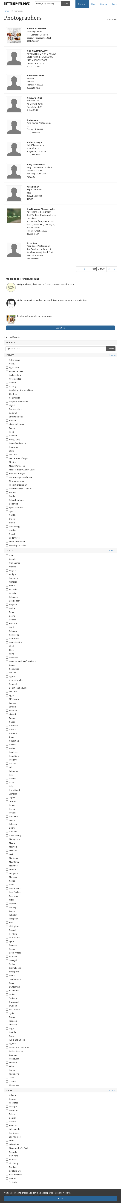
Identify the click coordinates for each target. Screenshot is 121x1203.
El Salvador (13, 699)
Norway (11, 907)
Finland (11, 714)
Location (11, 454)
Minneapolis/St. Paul (17, 1148)
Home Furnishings (16, 443)
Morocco (11, 877)
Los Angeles (13, 1136)
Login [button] (114, 4)
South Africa (13, 979)
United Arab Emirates (17, 1047)
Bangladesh (13, 600)
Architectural (13, 375)
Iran (9, 774)
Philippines (12, 926)
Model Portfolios (15, 465)
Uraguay (11, 1054)
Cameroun (12, 634)
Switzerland (13, 1009)
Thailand (11, 1024)
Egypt (10, 695)
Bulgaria (11, 631)
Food (10, 431)
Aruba (10, 585)
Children (11, 394)
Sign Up (103, 4)
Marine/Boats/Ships (17, 458)
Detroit (11, 1121)
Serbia (10, 964)
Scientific (12, 503)
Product (11, 496)
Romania (11, 945)
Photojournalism (15, 481)
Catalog (11, 386)
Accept (60, 1198)
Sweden (11, 1005)
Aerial (10, 363)
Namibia (11, 880)
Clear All (112, 355)
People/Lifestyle (15, 473)
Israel (10, 782)
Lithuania (11, 831)
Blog (93, 4)
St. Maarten (13, 986)
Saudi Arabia (13, 952)
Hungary (11, 759)
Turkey (10, 1036)
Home (6, 11)
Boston (11, 1098)
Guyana (11, 744)
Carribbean (13, 638)
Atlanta (11, 1095)
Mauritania (12, 861)
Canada (11, 559)
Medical (11, 462)
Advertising (13, 359)
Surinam (11, 998)
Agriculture (13, 367)
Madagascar (13, 839)
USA (9, 555)
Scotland (11, 956)
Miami (10, 1140)
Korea (10, 808)
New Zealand (13, 892)
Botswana (12, 623)
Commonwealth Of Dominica (21, 661)
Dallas (10, 1114)
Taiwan (10, 1017)
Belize (10, 608)
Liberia (10, 827)
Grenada (11, 733)
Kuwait (10, 812)
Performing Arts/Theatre (19, 477)
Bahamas (12, 597)
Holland (11, 748)
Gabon (10, 721)
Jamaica (11, 793)
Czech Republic (15, 680)
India (10, 767)
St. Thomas (13, 990)
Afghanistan (13, 562)
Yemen (10, 1070)
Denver (11, 1117)
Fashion (11, 420)
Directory (82, 4)
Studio (10, 522)
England (11, 702)
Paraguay (12, 918)
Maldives (11, 850)
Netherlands (13, 888)
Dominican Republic (16, 687)
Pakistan (11, 914)
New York (12, 1155)
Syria (10, 1013)
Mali (9, 854)
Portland (11, 1167)
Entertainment (14, 416)
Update (111, 348)
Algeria (11, 566)
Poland (11, 930)
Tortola (11, 1032)
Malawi (10, 843)
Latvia (10, 820)
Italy (9, 786)
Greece (11, 729)
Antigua (11, 574)
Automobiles (13, 378)
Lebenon (11, 824)
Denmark (11, 684)
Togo (10, 1028)
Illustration (12, 447)
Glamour (11, 435)
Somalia (11, 975)
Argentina (12, 578)
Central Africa (14, 642)
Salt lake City (13, 1170)
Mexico (11, 869)
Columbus (12, 1110)
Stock (10, 518)
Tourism (11, 530)
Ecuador (11, 691)
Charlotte (12, 1102)
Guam (10, 737)
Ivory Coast (13, 790)
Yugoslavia (12, 1073)
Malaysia (11, 846)
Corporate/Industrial (17, 401)
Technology (13, 526)
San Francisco (14, 1174)
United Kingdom (15, 1051)
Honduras (12, 752)
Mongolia (12, 873)
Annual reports (14, 371)
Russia (10, 949)
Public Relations (15, 500)
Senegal (11, 960)
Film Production (15, 424)
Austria (11, 593)
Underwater (13, 537)
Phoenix (11, 1159)
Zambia (11, 1081)
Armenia (11, 581)
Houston (11, 1125)
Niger (10, 899)
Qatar (10, 941)
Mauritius (12, 865)
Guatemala (12, 740)
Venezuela (12, 1058)
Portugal (11, 933)
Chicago (11, 1106)
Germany (12, 725)
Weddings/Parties (16, 545)
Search (65, 3)
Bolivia (10, 615)
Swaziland (12, 1002)
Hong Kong (12, 755)
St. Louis (11, 1182)
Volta (10, 1066)
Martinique (12, 858)
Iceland (11, 763)
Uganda (11, 1043)
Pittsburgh (12, 1163)
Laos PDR (12, 816)
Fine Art (11, 428)
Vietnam (11, 1062)
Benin (10, 612)
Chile (10, 649)
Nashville (11, 1151)
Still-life (11, 515)
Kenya (10, 805)
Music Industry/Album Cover (20, 469)
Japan (10, 797)
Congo (10, 665)
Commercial (13, 397)
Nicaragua (12, 896)
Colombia (12, 657)
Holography (13, 439)
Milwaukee (12, 1144)
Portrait (11, 492)
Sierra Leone (13, 967)
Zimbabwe (12, 1085)
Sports (11, 511)
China (10, 653)
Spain (10, 983)
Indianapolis (13, 1129)
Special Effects (14, 507)
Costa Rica (12, 668)
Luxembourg (13, 835)
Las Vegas (12, 1133)
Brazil (10, 627)
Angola (11, 570)
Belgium (11, 604)
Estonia (11, 706)
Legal (10, 450)
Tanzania (11, 1020)
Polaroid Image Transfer (19, 488)
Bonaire (11, 619)
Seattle (11, 1178)
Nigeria (11, 903)
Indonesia (12, 771)
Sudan (10, 994)
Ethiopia (11, 710)
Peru (10, 922)
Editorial (11, 412)
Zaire (10, 1077)
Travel (10, 534)
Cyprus (11, 676)
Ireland (11, 778)
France (11, 718)
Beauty (11, 382)
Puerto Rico (13, 937)
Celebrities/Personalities (19, 390)
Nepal (10, 884)
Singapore (12, 971)
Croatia (11, 672)
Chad (10, 646)
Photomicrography (16, 484)
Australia (11, 589)
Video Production (15, 541)
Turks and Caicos (15, 1039)
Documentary (14, 409)
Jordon (11, 801)
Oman (10, 911)
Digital (10, 405)
